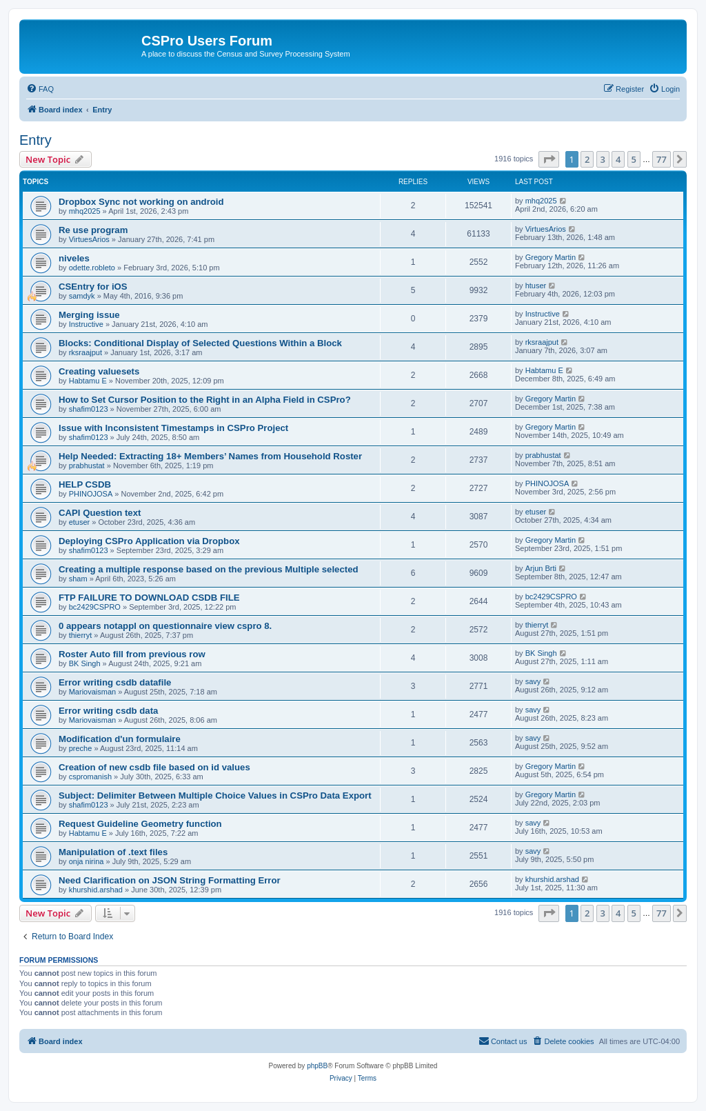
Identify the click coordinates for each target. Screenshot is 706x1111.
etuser (79, 522)
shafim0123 (88, 409)
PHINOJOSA (91, 494)
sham (78, 578)
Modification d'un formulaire (120, 739)
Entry (35, 140)
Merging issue (89, 315)
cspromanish (90, 776)
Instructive (86, 324)
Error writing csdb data (108, 710)
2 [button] (587, 159)
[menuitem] (40, 89)
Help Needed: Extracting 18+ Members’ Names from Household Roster (210, 456)
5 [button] (634, 159)
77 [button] (661, 159)
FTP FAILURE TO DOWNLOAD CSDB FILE (149, 597)
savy (533, 681)
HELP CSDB (85, 484)
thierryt (80, 635)
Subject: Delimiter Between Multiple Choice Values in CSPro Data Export (215, 795)
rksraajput (85, 352)
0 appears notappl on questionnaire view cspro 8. (165, 626)
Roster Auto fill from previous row (132, 654)
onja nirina (86, 861)
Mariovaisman (92, 692)
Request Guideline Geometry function (140, 824)
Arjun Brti (540, 568)
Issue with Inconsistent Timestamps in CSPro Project (173, 428)
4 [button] (618, 159)
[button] (548, 159)
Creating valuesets (99, 371)
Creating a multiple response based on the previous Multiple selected (209, 569)
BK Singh (85, 663)
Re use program (93, 230)
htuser (536, 285)
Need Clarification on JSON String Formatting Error (170, 880)
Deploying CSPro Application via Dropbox (149, 541)
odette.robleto (92, 267)
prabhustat (87, 465)
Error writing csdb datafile (115, 682)
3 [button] (603, 159)
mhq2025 (85, 211)
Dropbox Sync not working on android (141, 202)
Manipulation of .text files (113, 852)
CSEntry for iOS (93, 286)
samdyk (82, 296)
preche (80, 748)
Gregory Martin (550, 257)
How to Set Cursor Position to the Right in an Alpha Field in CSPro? (205, 399)
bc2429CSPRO (95, 607)
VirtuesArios (89, 239)
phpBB (317, 1066)
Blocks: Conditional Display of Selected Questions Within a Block (200, 343)
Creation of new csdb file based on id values (154, 767)
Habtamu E (88, 381)
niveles (74, 258)
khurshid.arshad (96, 889)
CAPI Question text (100, 513)
